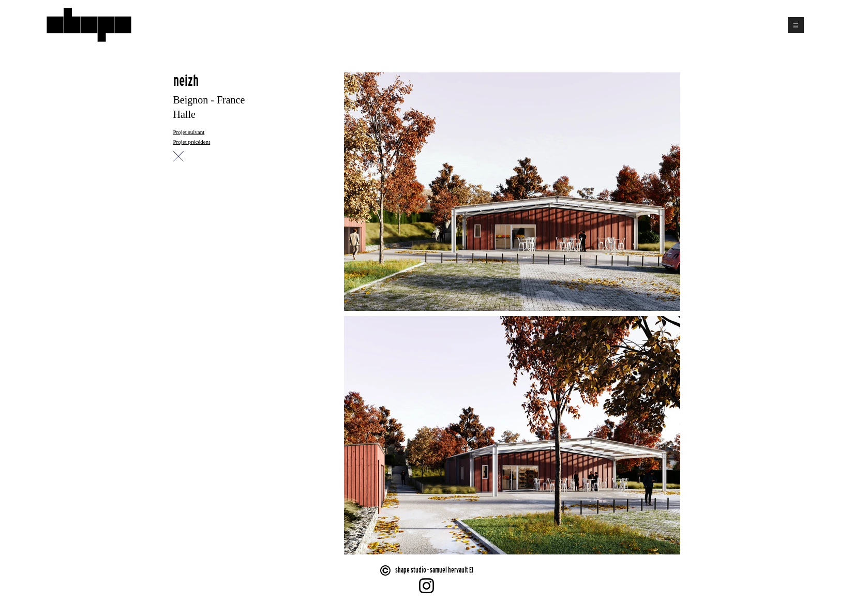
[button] (796, 25)
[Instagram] (426, 586)
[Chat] (178, 156)
